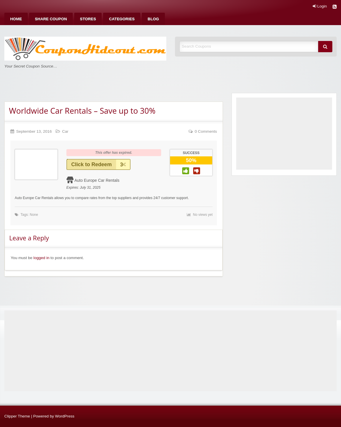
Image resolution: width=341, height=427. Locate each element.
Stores (88, 19)
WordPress (64, 416)
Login (320, 6)
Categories (122, 19)
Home (16, 19)
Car (65, 131)
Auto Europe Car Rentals (97, 180)
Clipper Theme (17, 416)
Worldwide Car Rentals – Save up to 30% (82, 110)
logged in (41, 258)
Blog (153, 19)
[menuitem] (16, 19)
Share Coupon (51, 19)
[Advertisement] (284, 134)
